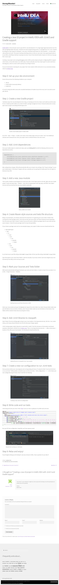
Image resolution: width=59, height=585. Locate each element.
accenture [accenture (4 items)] (3, 561)
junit (12, 461)
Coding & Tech (8, 460)
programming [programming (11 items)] (5, 569)
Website (41, 520)
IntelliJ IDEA (5, 48)
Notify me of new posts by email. (12, 528)
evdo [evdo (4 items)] (14, 563)
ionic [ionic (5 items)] (9, 565)
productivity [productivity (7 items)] (22, 567)
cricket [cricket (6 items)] (10, 563)
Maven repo (24, 328)
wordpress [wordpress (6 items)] (17, 571)
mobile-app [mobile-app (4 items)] (3, 567)
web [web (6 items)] (9, 571)
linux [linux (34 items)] (20, 565)
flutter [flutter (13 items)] (19, 563)
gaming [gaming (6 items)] (25, 563)
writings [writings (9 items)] (20, 571)
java (10, 461)
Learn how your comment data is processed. (26, 536)
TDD (22, 408)
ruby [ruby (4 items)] (22, 569)
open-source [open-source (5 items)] (13, 567)
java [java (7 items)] (11, 565)
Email (23, 520)
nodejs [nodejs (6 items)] (9, 567)
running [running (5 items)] (25, 569)
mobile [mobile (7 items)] (23, 565)
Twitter (47, 3)
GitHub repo (10, 68)
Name (6, 520)
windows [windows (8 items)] (12, 571)
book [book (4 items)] (19, 561)
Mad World (53, 465)
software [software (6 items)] (3, 571)
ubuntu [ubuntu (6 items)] (7, 571)
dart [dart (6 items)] (12, 563)
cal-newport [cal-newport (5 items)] (4, 563)
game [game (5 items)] (23, 563)
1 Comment (14, 43)
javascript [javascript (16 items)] (15, 565)
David (11, 484)
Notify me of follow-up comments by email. (14, 525)
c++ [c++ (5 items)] (25, 561)
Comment (7, 504)
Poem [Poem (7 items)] (19, 567)
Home (33, 3)
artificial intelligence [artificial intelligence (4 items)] (13, 561)
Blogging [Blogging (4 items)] (17, 561)
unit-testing (15, 461)
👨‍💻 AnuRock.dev (53, 3)
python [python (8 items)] (14, 569)
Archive (43, 3)
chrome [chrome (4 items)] (8, 563)
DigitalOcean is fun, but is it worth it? (11, 465)
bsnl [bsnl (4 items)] (23, 561)
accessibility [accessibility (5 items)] (7, 561)
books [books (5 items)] (21, 561)
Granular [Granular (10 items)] (6, 565)
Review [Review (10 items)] (20, 569)
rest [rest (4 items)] (17, 569)
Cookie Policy (21, 583)
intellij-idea (6, 461)
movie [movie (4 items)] (6, 567)
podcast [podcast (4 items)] (16, 567)
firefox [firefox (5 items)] (16, 563)
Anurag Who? (38, 3)
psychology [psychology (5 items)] (11, 569)
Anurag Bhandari (8, 3)
